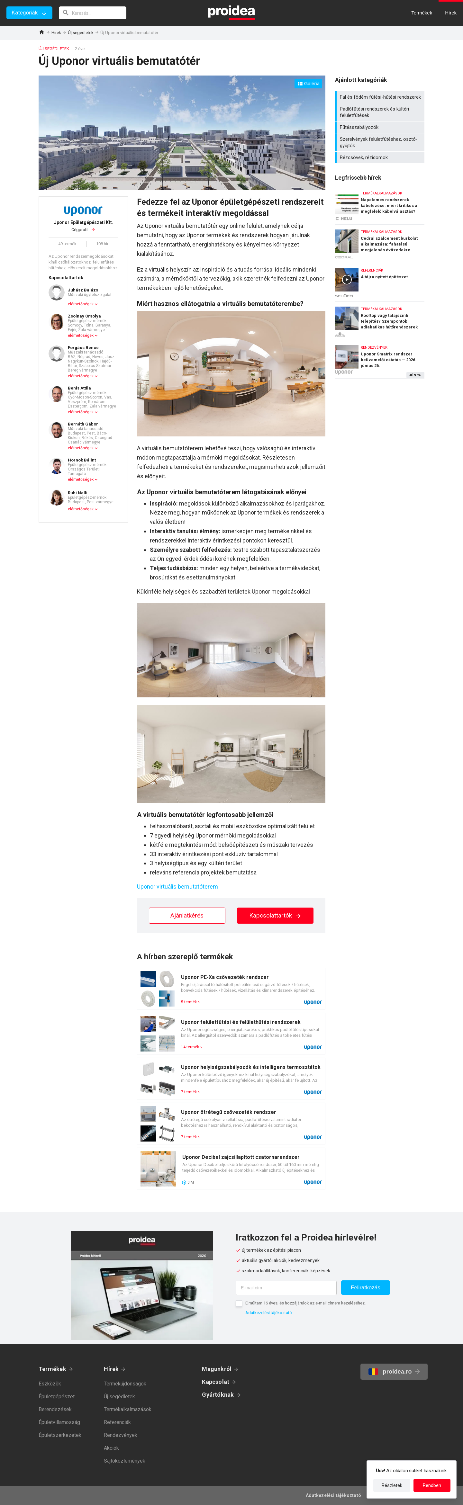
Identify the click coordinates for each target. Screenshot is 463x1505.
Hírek (56, 32)
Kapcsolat (215, 1381)
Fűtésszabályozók (380, 127)
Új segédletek (81, 32)
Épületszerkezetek (60, 1435)
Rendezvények (120, 1435)
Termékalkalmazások (127, 1409)
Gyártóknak (218, 1394)
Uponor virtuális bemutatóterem (177, 886)
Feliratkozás (365, 1288)
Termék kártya (231, 988)
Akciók (111, 1448)
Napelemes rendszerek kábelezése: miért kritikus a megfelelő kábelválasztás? (379, 203)
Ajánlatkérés (187, 915)
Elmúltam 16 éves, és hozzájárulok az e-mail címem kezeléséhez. (305, 1303)
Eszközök (50, 1384)
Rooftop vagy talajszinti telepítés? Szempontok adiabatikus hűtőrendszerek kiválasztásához (379, 319)
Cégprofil (83, 225)
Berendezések (55, 1409)
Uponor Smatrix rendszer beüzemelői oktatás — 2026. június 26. (379, 359)
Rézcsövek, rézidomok (380, 157)
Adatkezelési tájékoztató (268, 1312)
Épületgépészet (57, 1396)
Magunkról (217, 1369)
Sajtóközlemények (124, 1461)
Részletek (392, 1485)
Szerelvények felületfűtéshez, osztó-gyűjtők (380, 142)
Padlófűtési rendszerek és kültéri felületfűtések (380, 112)
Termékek (52, 1369)
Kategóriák (25, 13)
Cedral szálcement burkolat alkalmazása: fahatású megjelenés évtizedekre (379, 242)
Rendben (432, 1485)
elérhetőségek (81, 304)
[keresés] (92, 12)
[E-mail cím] (286, 1288)
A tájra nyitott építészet (379, 280)
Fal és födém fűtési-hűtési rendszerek (380, 97)
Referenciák (117, 1422)
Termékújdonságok (125, 1384)
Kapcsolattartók (275, 915)
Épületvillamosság (59, 1422)
